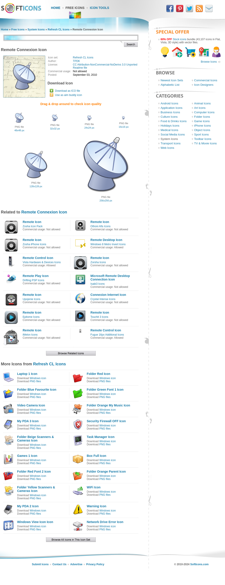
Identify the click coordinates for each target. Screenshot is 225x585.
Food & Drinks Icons (174, 121)
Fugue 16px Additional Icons (107, 334)
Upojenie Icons (31, 299)
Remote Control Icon (38, 258)
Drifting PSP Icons (33, 280)
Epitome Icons (31, 316)
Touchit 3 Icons (99, 316)
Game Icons (202, 121)
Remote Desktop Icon (106, 240)
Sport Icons (201, 134)
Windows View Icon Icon (35, 522)
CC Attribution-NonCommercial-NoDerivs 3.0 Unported (105, 64)
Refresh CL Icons (59, 29)
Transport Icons (171, 143)
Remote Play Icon (36, 276)
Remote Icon (32, 222)
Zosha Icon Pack (32, 226)
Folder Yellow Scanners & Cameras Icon (36, 489)
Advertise (76, 564)
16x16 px (124, 126)
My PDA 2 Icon (28, 506)
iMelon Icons (30, 334)
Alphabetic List (170, 84)
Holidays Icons (170, 125)
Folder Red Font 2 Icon (34, 471)
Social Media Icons (173, 134)
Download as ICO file (67, 90)
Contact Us (59, 564)
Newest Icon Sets (172, 80)
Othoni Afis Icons (100, 226)
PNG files (35, 381)
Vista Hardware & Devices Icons (42, 262)
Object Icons (202, 130)
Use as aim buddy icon (68, 95)
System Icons (36, 29)
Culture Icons (169, 116)
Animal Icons (202, 103)
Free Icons (75, 8)
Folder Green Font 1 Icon (105, 389)
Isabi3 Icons (97, 283)
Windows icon (38, 378)
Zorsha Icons (98, 262)
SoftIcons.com (199, 564)
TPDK (76, 61)
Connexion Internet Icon (108, 294)
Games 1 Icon (27, 456)
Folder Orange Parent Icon (106, 471)
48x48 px (19, 130)
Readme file (80, 67)
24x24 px (89, 127)
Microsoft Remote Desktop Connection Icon (110, 277)
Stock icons (179, 39)
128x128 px (36, 186)
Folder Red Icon (98, 374)
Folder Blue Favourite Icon (36, 389)
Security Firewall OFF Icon (106, 421)
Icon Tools (99, 8)
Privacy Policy (95, 564)
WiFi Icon (93, 487)
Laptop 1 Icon (27, 374)
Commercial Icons (205, 80)
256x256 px (106, 200)
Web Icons (167, 147)
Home (55, 8)
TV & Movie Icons (205, 143)
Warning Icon (96, 506)
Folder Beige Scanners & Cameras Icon (35, 438)
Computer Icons (204, 112)
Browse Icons (209, 61)
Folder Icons (202, 116)
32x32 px (55, 128)
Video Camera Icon (31, 405)
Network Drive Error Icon (105, 522)
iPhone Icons (202, 125)
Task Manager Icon (100, 437)
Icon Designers (203, 84)
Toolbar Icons (202, 139)
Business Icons (170, 112)
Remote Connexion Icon (44, 212)
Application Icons (171, 107)
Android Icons (169, 103)
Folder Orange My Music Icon (108, 405)
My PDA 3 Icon (28, 421)
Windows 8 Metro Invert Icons (107, 244)
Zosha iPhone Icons (34, 244)
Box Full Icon (96, 456)
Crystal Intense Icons (102, 299)
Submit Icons (40, 564)
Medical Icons (169, 130)
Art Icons (199, 107)
